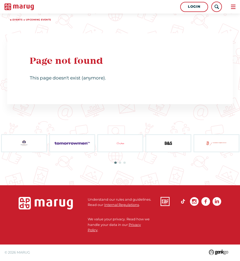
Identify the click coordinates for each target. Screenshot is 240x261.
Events (17, 19)
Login (194, 7)
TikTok (183, 201)
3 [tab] (124, 163)
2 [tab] (120, 163)
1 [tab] (115, 163)
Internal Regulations (121, 205)
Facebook (205, 201)
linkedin (216, 201)
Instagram (194, 201)
